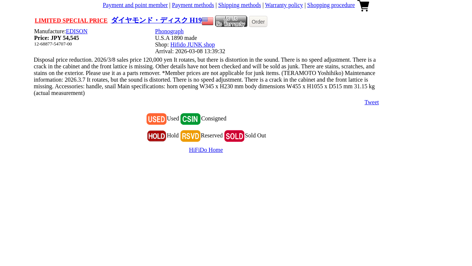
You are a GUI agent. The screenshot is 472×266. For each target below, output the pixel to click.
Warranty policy (284, 5)
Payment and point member (135, 5)
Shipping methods (239, 5)
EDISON (77, 31)
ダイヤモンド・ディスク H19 (156, 20)
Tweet (372, 102)
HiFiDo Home (206, 150)
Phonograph (169, 31)
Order (258, 22)
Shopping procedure (331, 5)
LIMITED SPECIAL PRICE (71, 20)
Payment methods (193, 5)
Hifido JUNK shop (192, 44)
